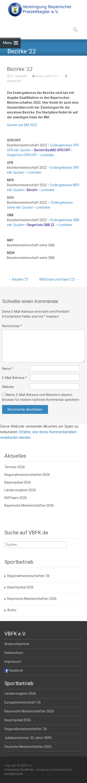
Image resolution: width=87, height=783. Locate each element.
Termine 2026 (14, 467)
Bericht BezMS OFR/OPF (52, 154)
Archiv (39, 80)
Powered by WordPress (19, 769)
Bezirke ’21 (18, 279)
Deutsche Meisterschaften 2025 (28, 747)
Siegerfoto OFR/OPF (22, 159)
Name (7, 369)
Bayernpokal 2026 (17, 482)
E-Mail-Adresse (14, 378)
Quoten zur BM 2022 (22, 129)
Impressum (12, 661)
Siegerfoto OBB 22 (40, 229)
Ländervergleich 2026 (20, 490)
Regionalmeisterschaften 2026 (27, 475)
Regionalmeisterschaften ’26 (28, 576)
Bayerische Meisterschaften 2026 (29, 505)
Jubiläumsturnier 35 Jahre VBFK (28, 738)
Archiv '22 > (52, 80)
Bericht (32, 194)
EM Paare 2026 (15, 498)
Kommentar (12, 326)
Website (8, 387)
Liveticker (47, 159)
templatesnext (13, 774)
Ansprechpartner (16, 644)
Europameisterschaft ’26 (22, 702)
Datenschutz (13, 653)
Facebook (13, 670)
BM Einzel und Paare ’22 (59, 279)
